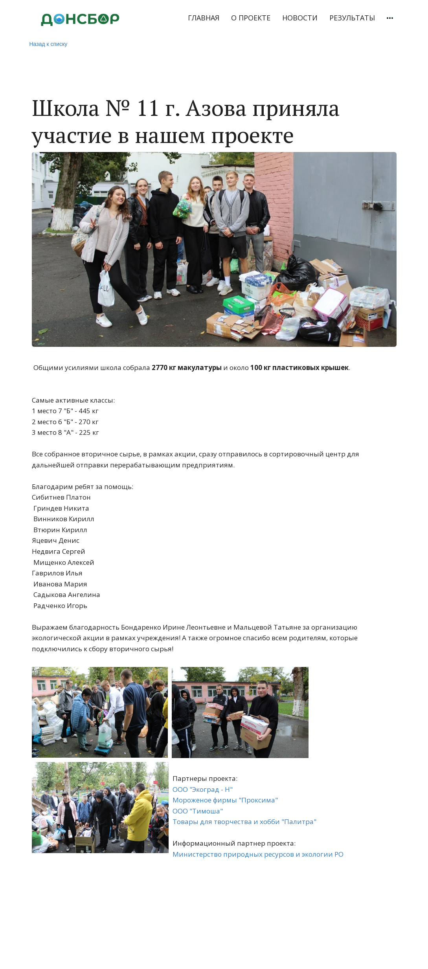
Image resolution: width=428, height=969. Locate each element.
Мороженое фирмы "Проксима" (225, 799)
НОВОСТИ (300, 17)
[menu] (269, 18)
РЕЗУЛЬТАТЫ (352, 17)
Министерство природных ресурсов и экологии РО (258, 854)
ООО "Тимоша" (198, 810)
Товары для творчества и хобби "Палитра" (244, 821)
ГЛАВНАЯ (203, 17)
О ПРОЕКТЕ (250, 17)
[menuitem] (203, 18)
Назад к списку (48, 44)
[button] (390, 18)
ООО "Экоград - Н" (203, 789)
